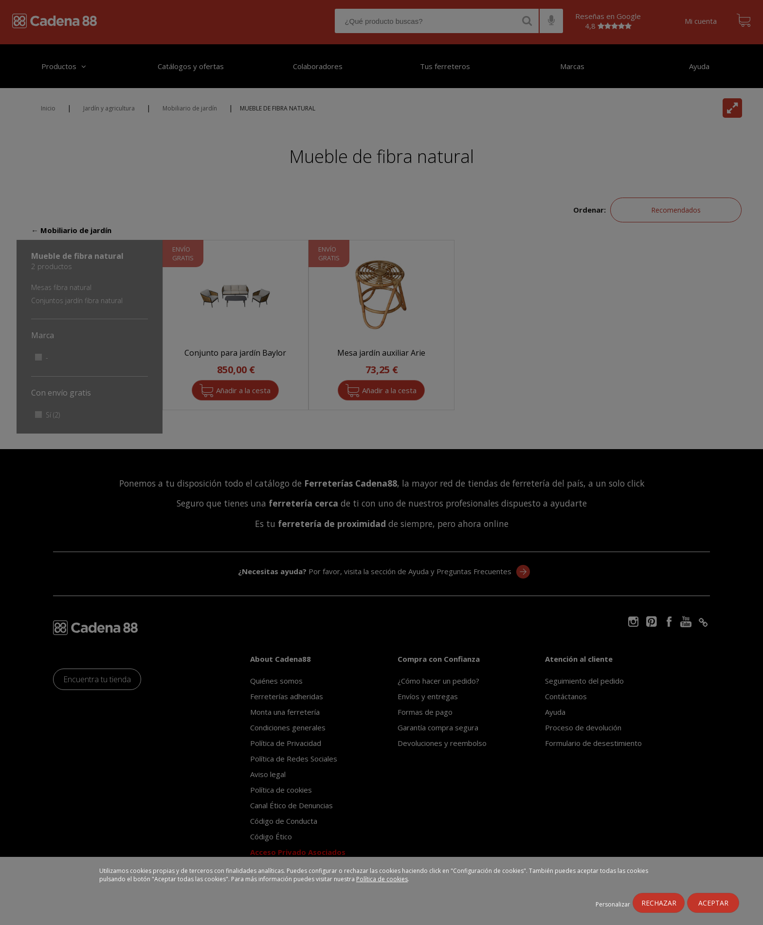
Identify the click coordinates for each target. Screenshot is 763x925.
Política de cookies (382, 879)
